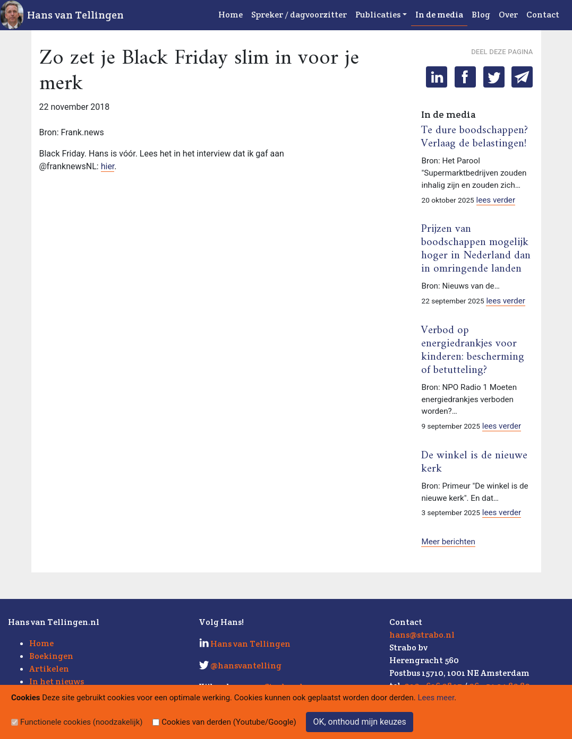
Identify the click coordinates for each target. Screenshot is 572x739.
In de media (439, 14)
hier (108, 166)
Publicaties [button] (377, 14)
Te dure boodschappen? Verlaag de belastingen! (474, 137)
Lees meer (436, 697)
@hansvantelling (245, 665)
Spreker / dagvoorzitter (299, 14)
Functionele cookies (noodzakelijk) (81, 722)
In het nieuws (56, 681)
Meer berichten (448, 541)
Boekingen (51, 656)
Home (230, 14)
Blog (481, 14)
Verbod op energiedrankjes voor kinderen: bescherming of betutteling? (472, 350)
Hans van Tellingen (75, 15)
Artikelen (49, 668)
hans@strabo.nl (422, 634)
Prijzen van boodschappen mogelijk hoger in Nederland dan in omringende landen (476, 249)
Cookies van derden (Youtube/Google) (228, 722)
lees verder (496, 200)
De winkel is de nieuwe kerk (474, 462)
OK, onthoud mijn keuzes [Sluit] (359, 722)
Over (508, 14)
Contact (542, 14)
